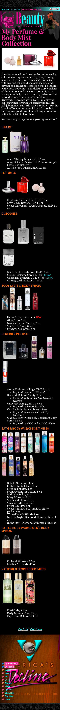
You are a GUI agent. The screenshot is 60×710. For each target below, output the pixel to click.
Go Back (23, 629)
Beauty (8, 673)
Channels (9, 693)
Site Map (9, 696)
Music (7, 680)
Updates (9, 689)
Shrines (8, 683)
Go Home (36, 629)
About (7, 686)
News (7, 670)
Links (7, 699)
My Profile (9, 667)
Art (6, 676)
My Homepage (11, 663)
